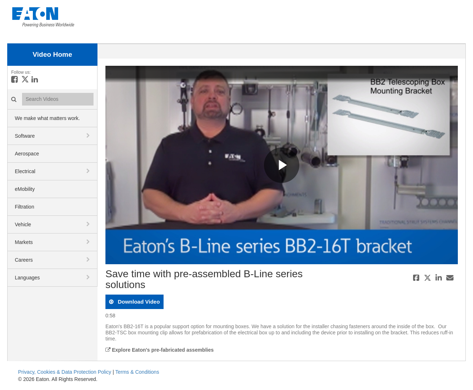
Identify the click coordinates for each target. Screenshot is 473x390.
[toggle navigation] (88, 135)
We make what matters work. (47, 118)
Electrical (25, 171)
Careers (24, 260)
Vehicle (23, 224)
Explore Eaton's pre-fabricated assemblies (159, 350)
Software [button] (25, 136)
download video (138, 302)
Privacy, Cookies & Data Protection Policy (64, 372)
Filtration (24, 207)
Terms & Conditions (137, 372)
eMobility (25, 189)
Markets (24, 242)
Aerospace (27, 154)
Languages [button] (27, 277)
